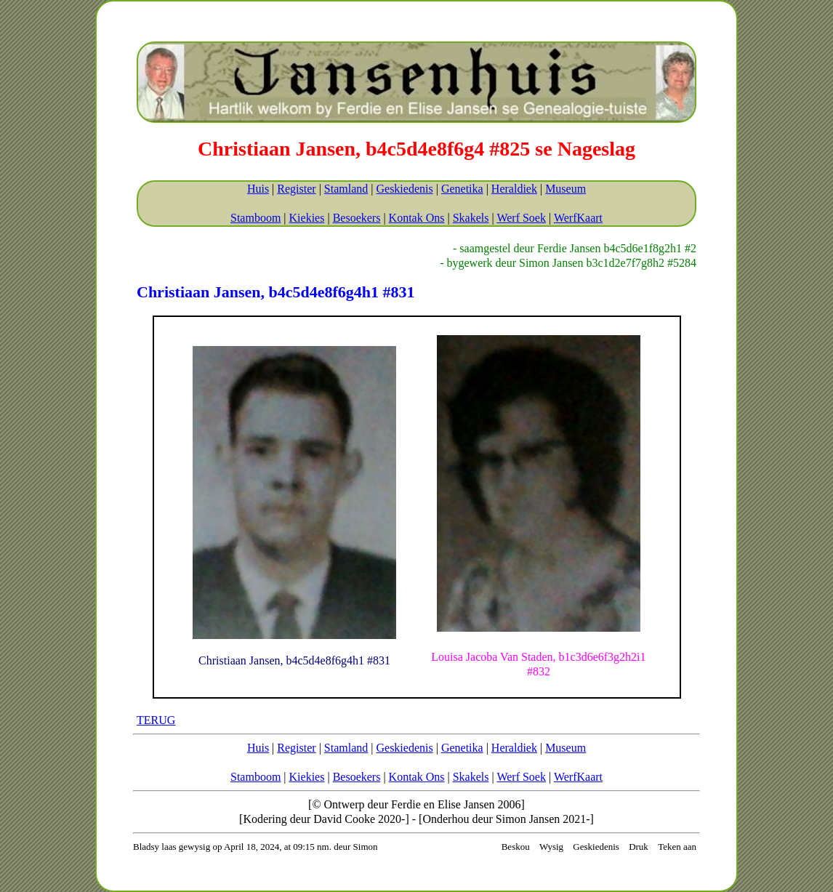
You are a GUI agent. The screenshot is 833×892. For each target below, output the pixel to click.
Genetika (462, 188)
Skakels (471, 218)
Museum (565, 188)
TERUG (156, 720)
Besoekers (357, 218)
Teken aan (677, 846)
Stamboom (255, 218)
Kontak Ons (417, 218)
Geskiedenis (404, 188)
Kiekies (307, 218)
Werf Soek (521, 218)
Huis (258, 188)
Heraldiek (514, 188)
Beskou (516, 846)
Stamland (346, 188)
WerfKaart (578, 218)
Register (296, 188)
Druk (638, 846)
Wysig (551, 846)
